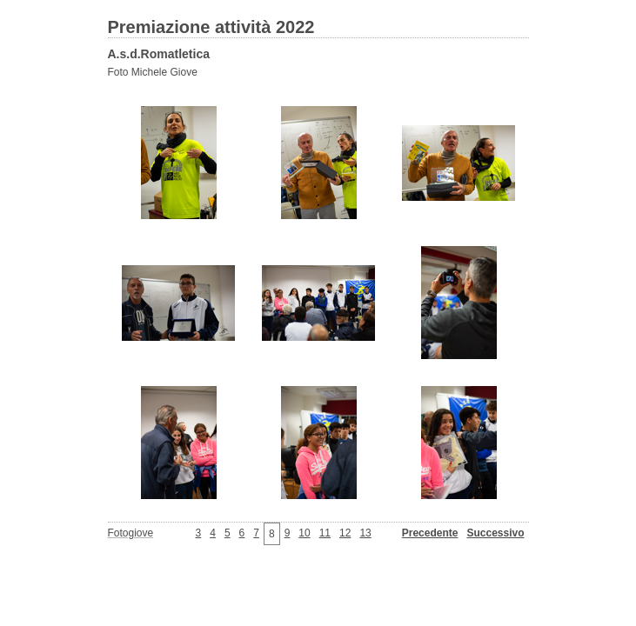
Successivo (495, 533)
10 (304, 533)
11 (325, 533)
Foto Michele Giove (152, 72)
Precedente (430, 533)
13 (365, 533)
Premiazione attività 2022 (211, 27)
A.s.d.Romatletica (159, 54)
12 (345, 533)
